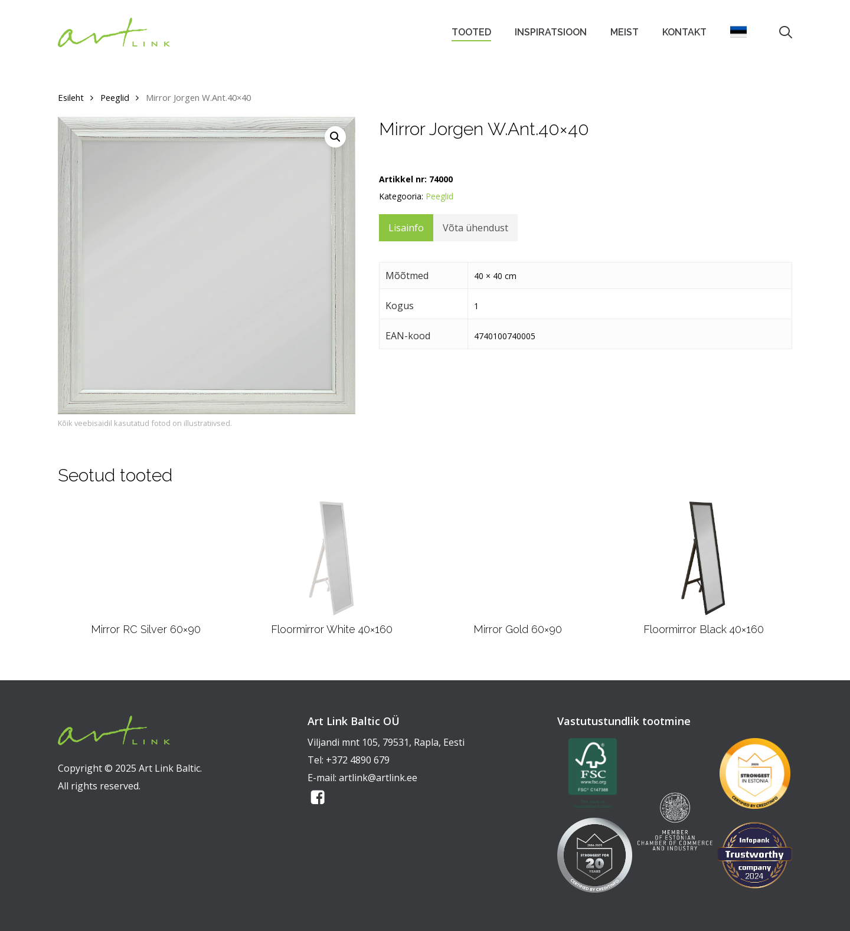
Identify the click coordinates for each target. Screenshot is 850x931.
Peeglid (114, 97)
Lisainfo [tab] (406, 227)
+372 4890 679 (358, 759)
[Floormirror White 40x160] (331, 558)
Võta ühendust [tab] (475, 227)
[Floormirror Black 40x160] (703, 558)
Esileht (71, 97)
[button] (335, 136)
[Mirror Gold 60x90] (517, 558)
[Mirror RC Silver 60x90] (146, 558)
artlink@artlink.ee (378, 777)
